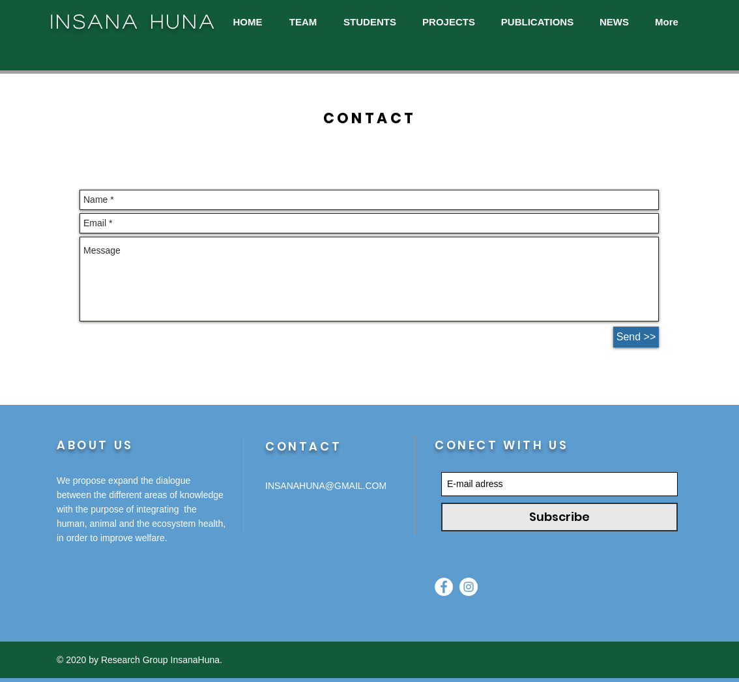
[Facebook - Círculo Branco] (444, 587)
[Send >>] (636, 337)
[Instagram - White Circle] (468, 587)
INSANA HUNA (133, 21)
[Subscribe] (559, 517)
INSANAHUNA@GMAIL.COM (325, 486)
